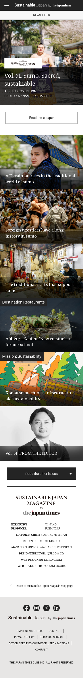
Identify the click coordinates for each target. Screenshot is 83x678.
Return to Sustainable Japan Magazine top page (44, 585)
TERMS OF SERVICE (52, 637)
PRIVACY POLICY (24, 637)
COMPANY (41, 649)
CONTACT (55, 631)
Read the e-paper (41, 118)
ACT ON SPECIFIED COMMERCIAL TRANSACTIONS (39, 643)
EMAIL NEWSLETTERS (30, 631)
